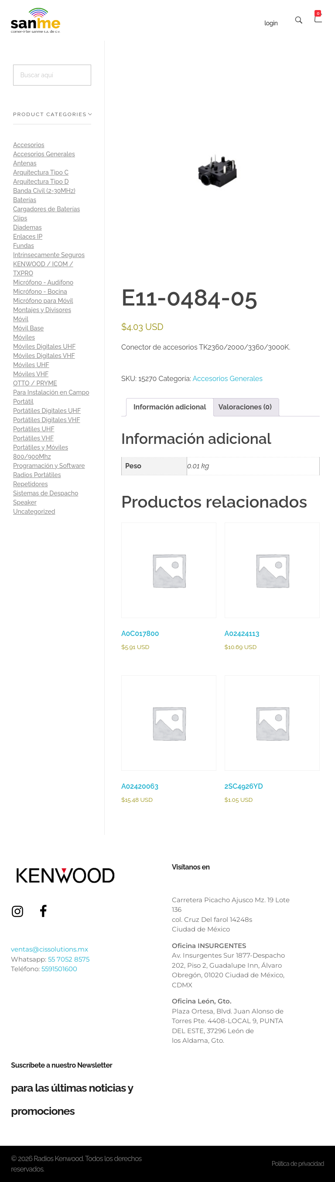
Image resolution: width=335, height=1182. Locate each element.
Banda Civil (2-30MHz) (44, 190)
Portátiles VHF (33, 438)
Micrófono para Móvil (43, 300)
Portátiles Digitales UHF (47, 410)
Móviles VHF (30, 374)
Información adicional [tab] (169, 407)
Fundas (23, 245)
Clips (20, 218)
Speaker (25, 502)
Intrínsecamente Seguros (49, 254)
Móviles (24, 337)
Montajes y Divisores (42, 309)
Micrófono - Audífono (43, 282)
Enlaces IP (27, 236)
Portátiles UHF (34, 429)
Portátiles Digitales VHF (46, 419)
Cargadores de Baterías (46, 209)
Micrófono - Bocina (40, 291)
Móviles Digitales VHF (44, 355)
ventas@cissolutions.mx (49, 949)
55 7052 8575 (68, 959)
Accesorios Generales (228, 379)
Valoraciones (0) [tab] (245, 407)
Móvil (20, 319)
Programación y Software (49, 465)
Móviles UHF (31, 364)
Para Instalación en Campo (51, 392)
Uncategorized (34, 511)
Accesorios (28, 144)
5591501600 (59, 969)
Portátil (23, 401)
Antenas (25, 163)
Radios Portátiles (37, 474)
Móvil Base (28, 328)
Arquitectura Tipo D (40, 181)
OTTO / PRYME (35, 383)
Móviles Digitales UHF (44, 346)
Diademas (27, 227)
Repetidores (30, 484)
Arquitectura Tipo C (40, 172)
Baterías (24, 199)
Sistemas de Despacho (45, 493)
